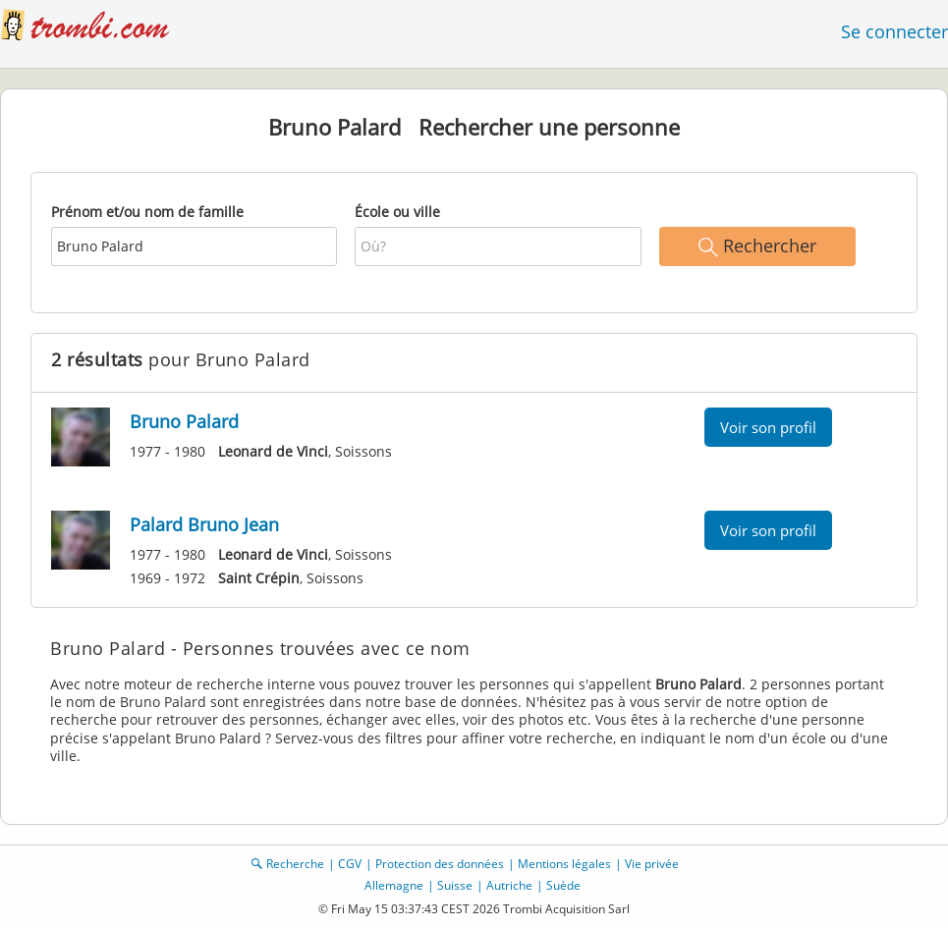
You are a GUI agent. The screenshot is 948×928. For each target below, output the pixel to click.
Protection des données (439, 863)
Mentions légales (564, 863)
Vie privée (652, 863)
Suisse (455, 885)
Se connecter (894, 31)
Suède (563, 885)
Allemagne (393, 885)
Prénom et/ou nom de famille (147, 211)
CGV (350, 863)
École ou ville (397, 211)
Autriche (509, 885)
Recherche (295, 863)
